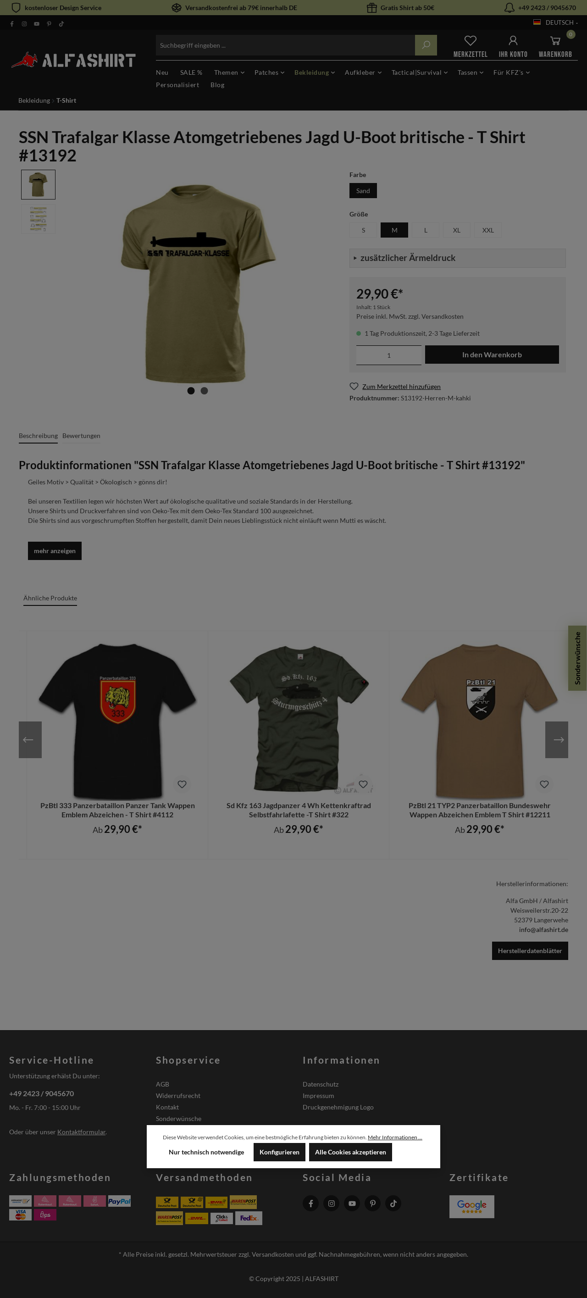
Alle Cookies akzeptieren (350, 1152)
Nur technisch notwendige (206, 1152)
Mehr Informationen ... (395, 1137)
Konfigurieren (279, 1152)
